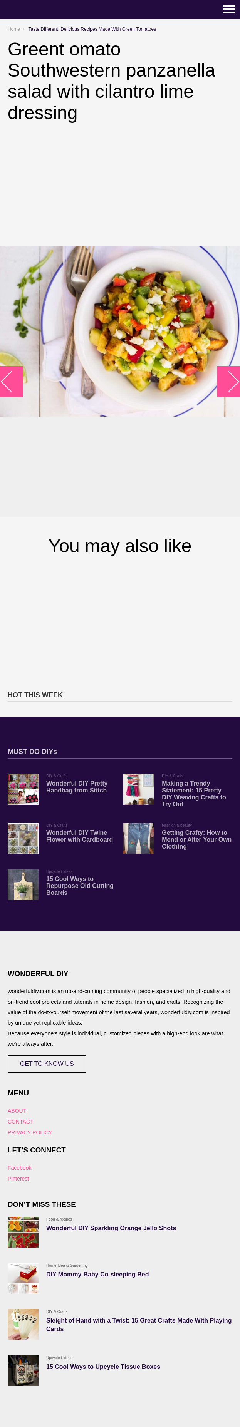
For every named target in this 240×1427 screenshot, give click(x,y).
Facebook (19, 1168)
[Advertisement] (120, 622)
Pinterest (18, 1179)
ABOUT (17, 1111)
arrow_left (12, 381)
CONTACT (21, 1122)
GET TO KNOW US (47, 1063)
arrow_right (229, 381)
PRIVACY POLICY (30, 1132)
